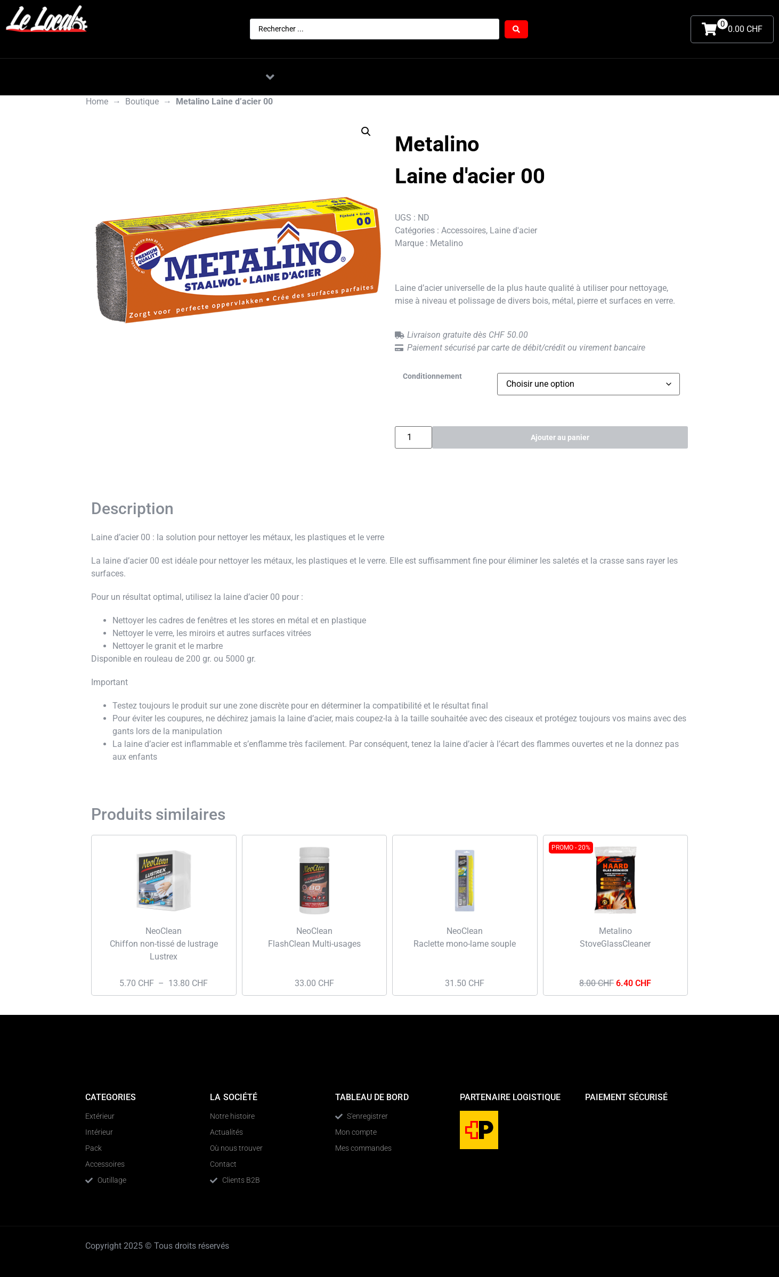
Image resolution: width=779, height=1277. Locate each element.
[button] (270, 77)
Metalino (446, 243)
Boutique (142, 101)
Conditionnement (432, 376)
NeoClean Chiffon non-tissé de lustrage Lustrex (164, 944)
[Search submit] (516, 29)
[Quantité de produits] (413, 437)
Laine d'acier (513, 230)
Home (97, 101)
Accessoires (463, 230)
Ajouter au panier (560, 437)
